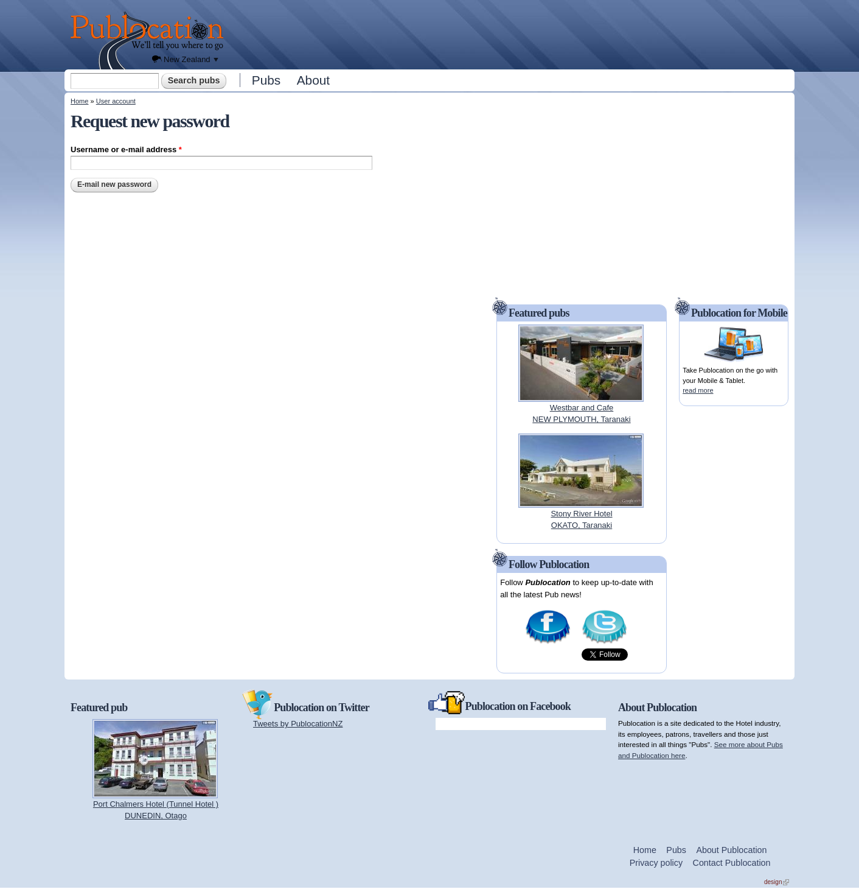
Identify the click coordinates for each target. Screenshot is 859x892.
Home (79, 101)
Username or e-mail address (126, 149)
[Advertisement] (512, 33)
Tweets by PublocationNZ (298, 723)
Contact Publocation (732, 863)
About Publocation (731, 850)
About (313, 80)
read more (698, 390)
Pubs (266, 80)
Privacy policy (656, 863)
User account (116, 101)
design (776, 882)
